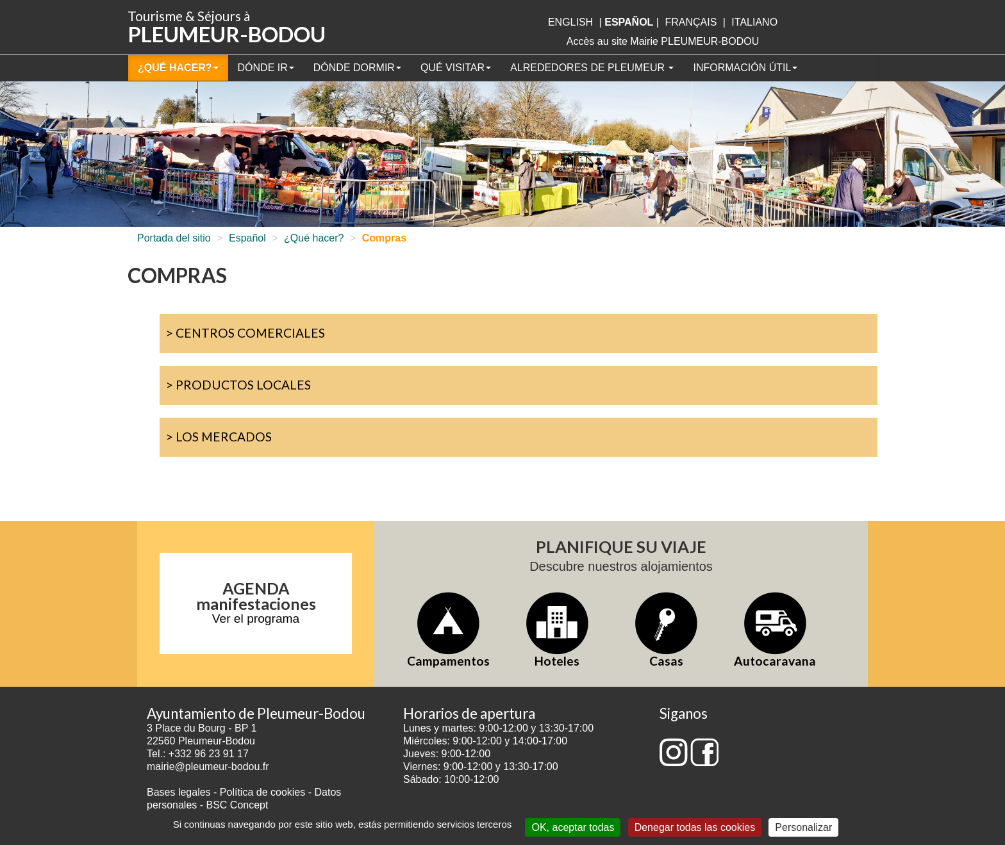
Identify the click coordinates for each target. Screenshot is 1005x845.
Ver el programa (256, 618)
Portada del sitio (174, 238)
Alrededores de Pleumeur (592, 67)
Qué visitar (455, 67)
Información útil (745, 67)
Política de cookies (264, 792)
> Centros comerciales (245, 332)
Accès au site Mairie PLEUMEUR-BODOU (663, 41)
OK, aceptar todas (572, 827)
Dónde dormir (357, 67)
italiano (754, 22)
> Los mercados (219, 436)
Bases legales (179, 792)
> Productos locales (238, 384)
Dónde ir (266, 67)
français (691, 22)
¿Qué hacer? (178, 67)
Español (247, 238)
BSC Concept (237, 805)
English (570, 22)
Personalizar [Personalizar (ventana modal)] (803, 827)
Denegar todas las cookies (695, 827)
